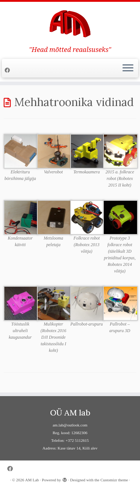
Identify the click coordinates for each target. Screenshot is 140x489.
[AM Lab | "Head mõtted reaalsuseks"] (70, 23)
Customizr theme (114, 480)
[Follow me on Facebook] (8, 70)
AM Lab (32, 480)
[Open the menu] (127, 68)
